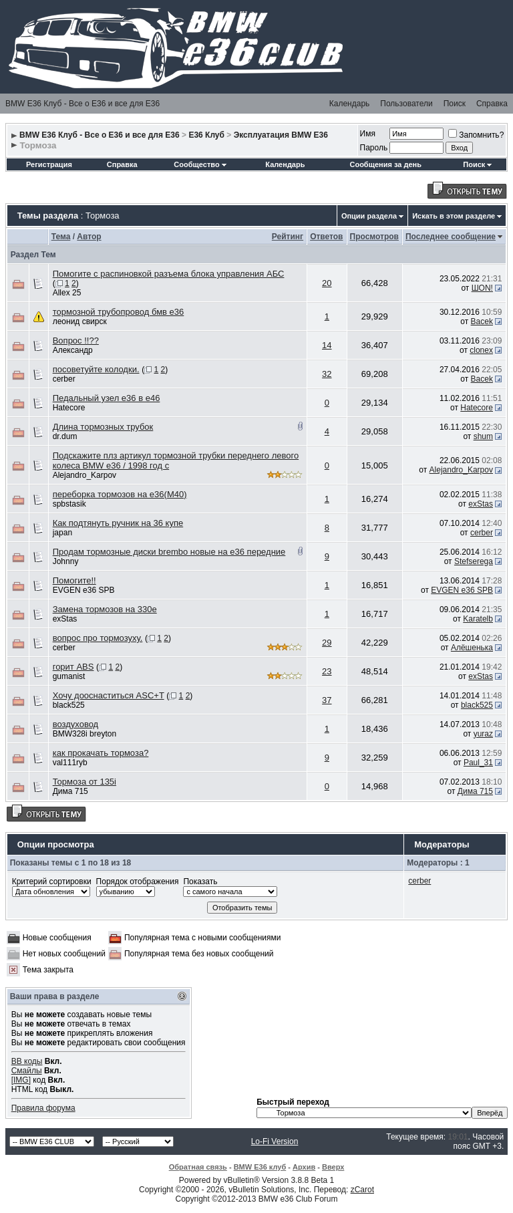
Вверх (333, 1167)
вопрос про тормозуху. (98, 638)
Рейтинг (287, 236)
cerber (64, 379)
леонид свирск (80, 321)
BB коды (27, 1061)
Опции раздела (369, 216)
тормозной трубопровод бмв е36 (118, 312)
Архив (304, 1167)
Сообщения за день (385, 164)
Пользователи (406, 103)
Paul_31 (478, 762)
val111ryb (70, 762)
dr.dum (65, 436)
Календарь (349, 103)
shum (483, 436)
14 (326, 345)
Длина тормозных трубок (103, 427)
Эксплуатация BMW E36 (281, 135)
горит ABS (73, 667)
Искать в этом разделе (453, 216)
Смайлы (26, 1070)
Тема (61, 236)
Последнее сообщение (450, 236)
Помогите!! (74, 580)
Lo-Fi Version (275, 1141)
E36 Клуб (206, 135)
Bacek (482, 321)
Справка (492, 103)
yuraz (483, 733)
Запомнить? (476, 135)
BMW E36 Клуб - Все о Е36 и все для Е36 (82, 103)
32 (326, 374)
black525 (69, 705)
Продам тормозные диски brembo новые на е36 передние (169, 552)
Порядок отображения (137, 881)
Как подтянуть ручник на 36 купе (118, 523)
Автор (89, 236)
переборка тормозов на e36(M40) (120, 494)
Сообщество (200, 164)
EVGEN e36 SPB (84, 590)
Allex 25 (67, 292)
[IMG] (21, 1080)
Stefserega (473, 561)
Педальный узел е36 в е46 (106, 398)
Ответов (326, 236)
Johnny (66, 561)
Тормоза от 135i (84, 782)
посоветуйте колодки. (96, 369)
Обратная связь (198, 1167)
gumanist (69, 676)
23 (326, 671)
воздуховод (75, 724)
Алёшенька (472, 647)
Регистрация (49, 164)
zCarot (362, 1189)
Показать (200, 881)
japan (62, 532)
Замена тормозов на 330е (105, 609)
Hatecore (69, 407)
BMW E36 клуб (260, 1167)
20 (326, 283)
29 (326, 643)
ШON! (482, 288)
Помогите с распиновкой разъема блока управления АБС (169, 274)
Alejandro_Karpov (84, 475)
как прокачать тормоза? (101, 753)
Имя (367, 133)
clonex (481, 350)
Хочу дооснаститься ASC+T (108, 695)
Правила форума (43, 1108)
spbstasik (69, 504)
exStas (480, 504)
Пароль (374, 147)
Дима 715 (70, 791)
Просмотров (374, 236)
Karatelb (478, 619)
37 (326, 700)
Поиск (455, 103)
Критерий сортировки (52, 881)
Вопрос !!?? (76, 340)
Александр (73, 350)
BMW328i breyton (84, 733)
